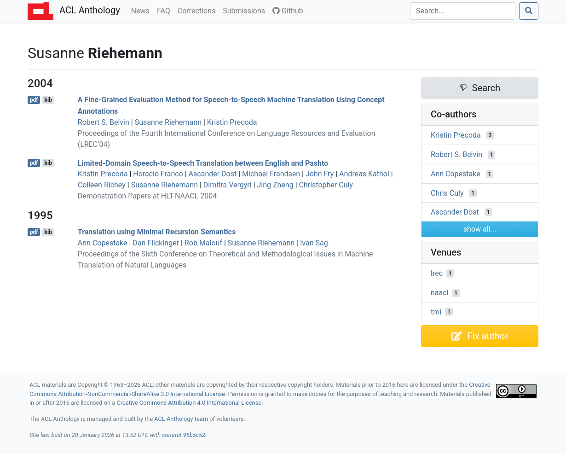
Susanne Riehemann (168, 122)
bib (48, 100)
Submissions (246, 10)
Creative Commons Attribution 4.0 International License (188, 402)
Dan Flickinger (156, 243)
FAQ (165, 10)
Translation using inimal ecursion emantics (157, 231)
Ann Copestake (102, 243)
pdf (34, 100)
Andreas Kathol (364, 173)
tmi (436, 311)
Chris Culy (447, 192)
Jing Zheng (275, 184)
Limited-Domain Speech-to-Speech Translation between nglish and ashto (203, 162)
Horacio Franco (158, 173)
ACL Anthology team (181, 418)
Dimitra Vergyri (227, 184)
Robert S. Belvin (103, 122)
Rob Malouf (203, 243)
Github (287, 10)
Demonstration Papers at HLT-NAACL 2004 (147, 196)
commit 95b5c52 (183, 434)
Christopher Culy (326, 184)
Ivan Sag (314, 243)
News (142, 10)
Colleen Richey (102, 184)
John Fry (320, 173)
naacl (440, 292)
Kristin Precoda (232, 122)
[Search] (462, 11)
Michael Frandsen (271, 173)
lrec (437, 273)
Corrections (198, 10)
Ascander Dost (213, 173)
